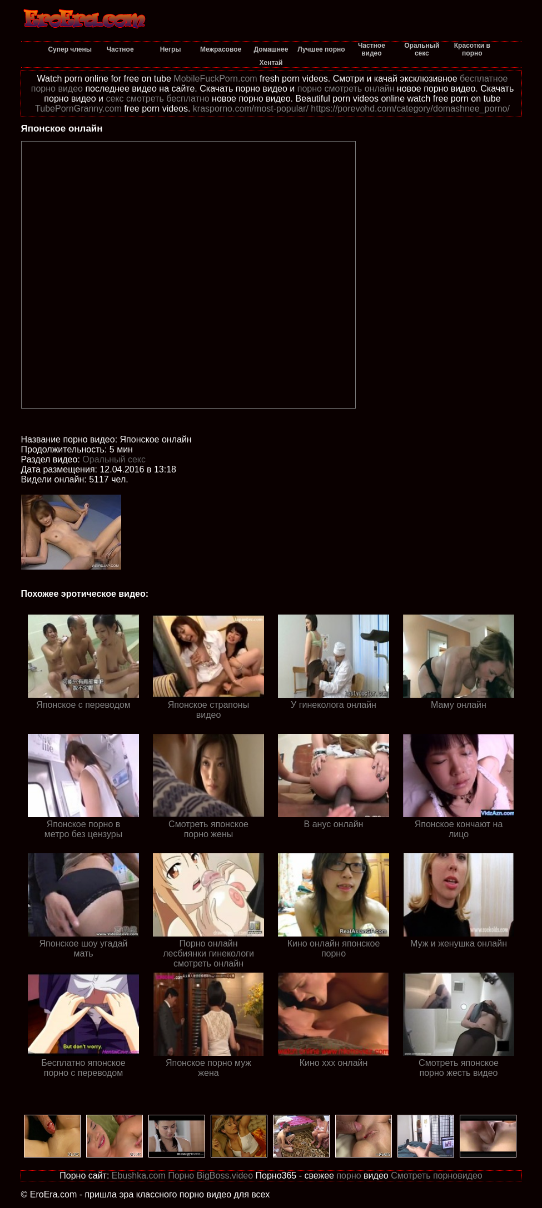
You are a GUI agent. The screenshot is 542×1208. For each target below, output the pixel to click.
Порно (181, 1175)
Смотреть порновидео (437, 1175)
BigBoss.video (225, 1175)
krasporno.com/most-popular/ (251, 108)
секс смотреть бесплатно (157, 98)
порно (348, 1175)
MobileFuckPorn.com (215, 78)
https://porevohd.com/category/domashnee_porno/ (410, 108)
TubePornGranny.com (78, 108)
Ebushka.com (139, 1175)
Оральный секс (114, 459)
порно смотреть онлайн (346, 88)
